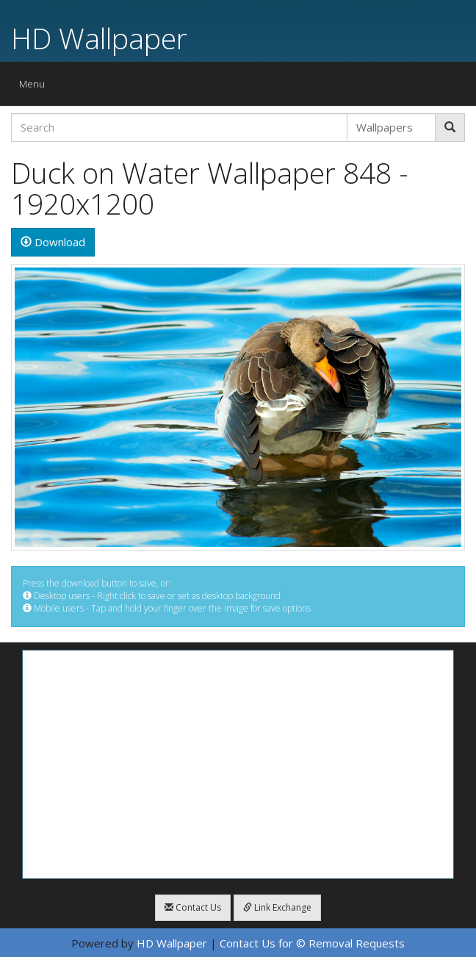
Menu (35, 87)
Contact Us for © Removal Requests (312, 943)
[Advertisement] (238, 764)
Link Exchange (277, 907)
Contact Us (193, 907)
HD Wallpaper (99, 37)
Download (53, 241)
